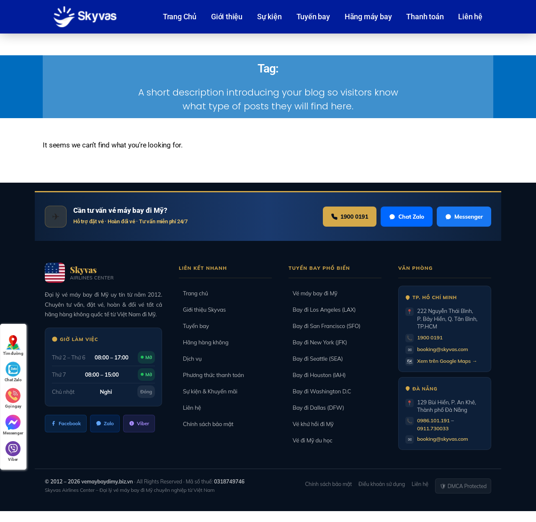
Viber (140, 423)
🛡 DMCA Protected (463, 486)
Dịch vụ (190, 358)
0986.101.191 (434, 420)
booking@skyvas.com (444, 349)
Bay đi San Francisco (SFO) (325, 325)
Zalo (106, 423)
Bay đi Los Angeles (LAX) (322, 309)
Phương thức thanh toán (211, 375)
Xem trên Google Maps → (449, 360)
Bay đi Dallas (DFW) (316, 407)
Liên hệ (470, 16)
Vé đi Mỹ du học (310, 440)
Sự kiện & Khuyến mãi (208, 391)
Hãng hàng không (204, 342)
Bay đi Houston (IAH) (317, 375)
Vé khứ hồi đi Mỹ (311, 424)
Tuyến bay (313, 16)
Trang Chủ (179, 16)
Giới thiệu (226, 16)
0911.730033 (434, 428)
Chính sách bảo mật (206, 424)
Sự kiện (269, 16)
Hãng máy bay (368, 16)
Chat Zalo (405, 216)
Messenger (463, 216)
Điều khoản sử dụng (381, 484)
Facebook (66, 423)
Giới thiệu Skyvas (202, 309)
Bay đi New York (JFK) (318, 342)
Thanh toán (424, 16)
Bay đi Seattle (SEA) (316, 358)
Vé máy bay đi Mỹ (313, 293)
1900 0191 (346, 216)
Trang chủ (193, 293)
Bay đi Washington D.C (320, 391)
